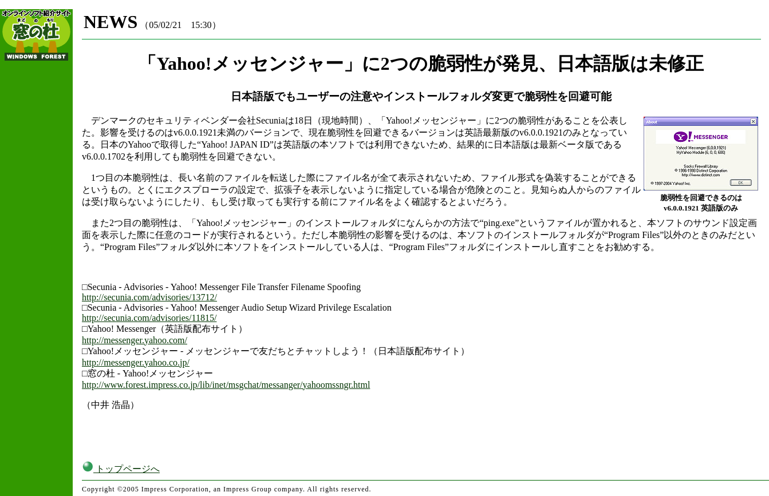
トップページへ (121, 469)
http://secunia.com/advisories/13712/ (149, 297)
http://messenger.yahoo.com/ (134, 340)
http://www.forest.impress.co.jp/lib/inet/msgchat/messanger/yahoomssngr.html (226, 385)
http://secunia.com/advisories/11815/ (149, 318)
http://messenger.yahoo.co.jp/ (136, 362)
